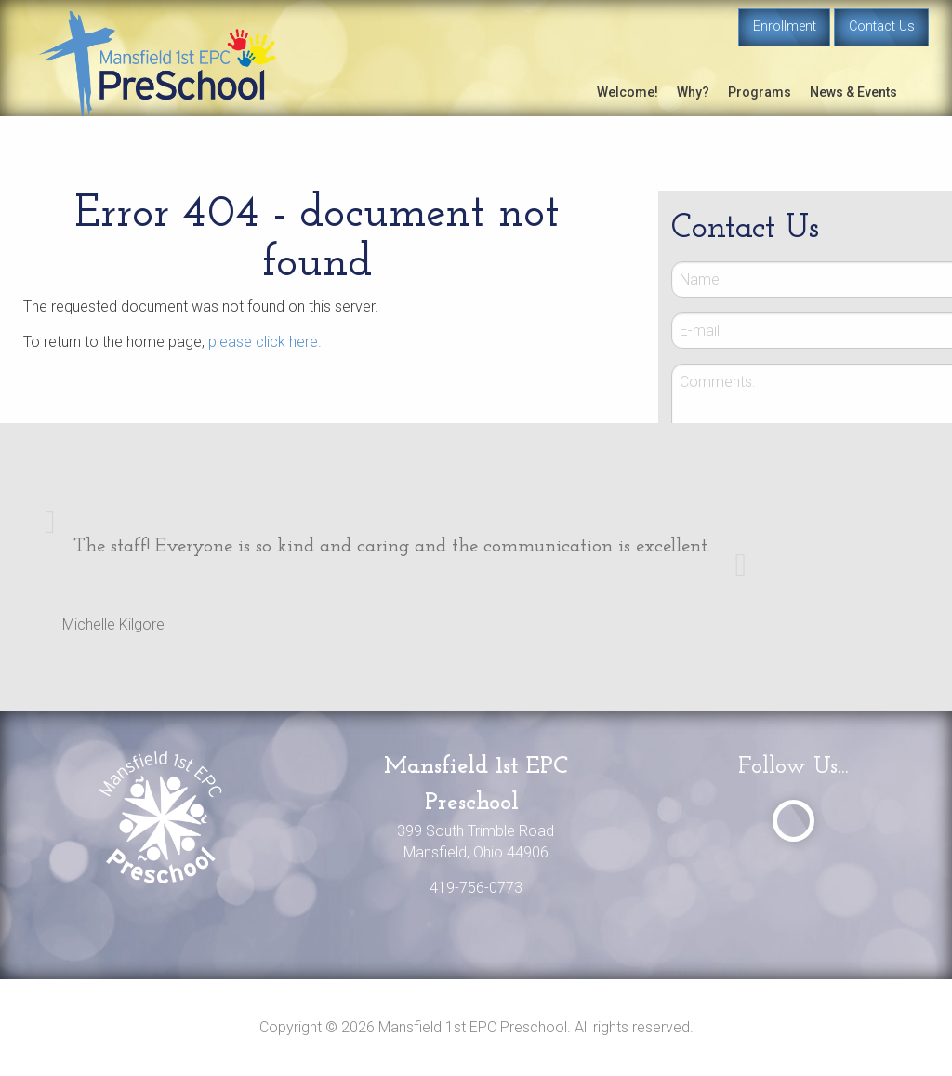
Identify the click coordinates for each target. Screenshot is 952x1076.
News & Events (853, 92)
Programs (759, 92)
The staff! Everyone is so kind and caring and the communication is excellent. (391, 546)
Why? (693, 92)
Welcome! (627, 92)
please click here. (265, 342)
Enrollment (784, 26)
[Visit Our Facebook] (793, 820)
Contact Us (882, 26)
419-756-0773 (476, 888)
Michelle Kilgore (113, 624)
